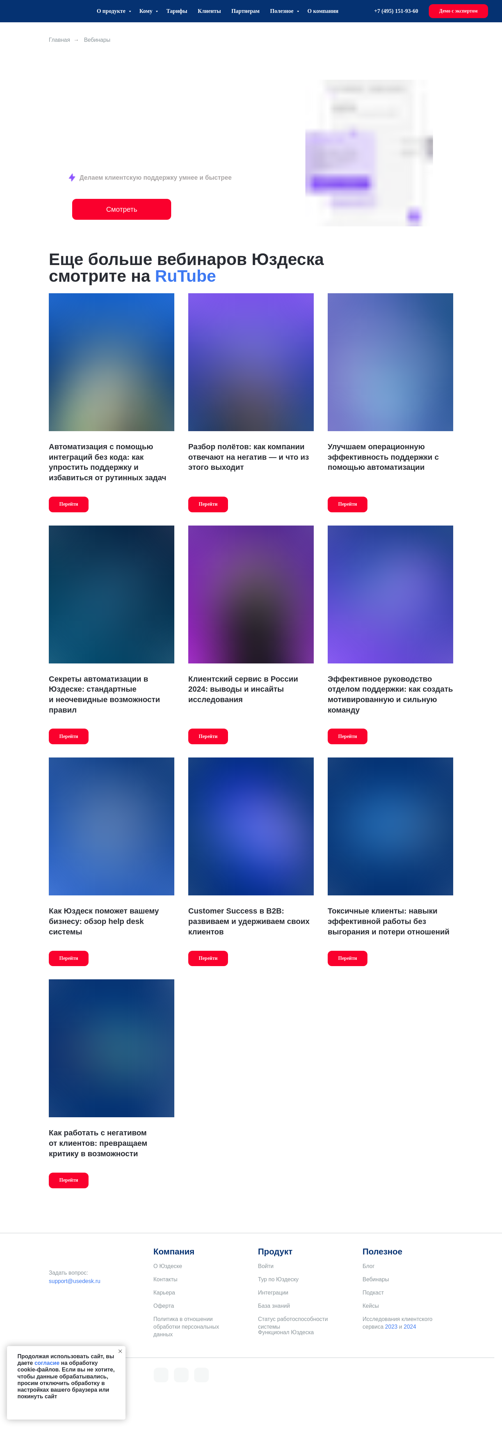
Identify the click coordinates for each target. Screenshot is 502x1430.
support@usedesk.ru (74, 1281)
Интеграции (273, 1293)
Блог (369, 1266)
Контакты (165, 1279)
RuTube (185, 276)
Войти (266, 1266)
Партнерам (245, 11)
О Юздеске (167, 1266)
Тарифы (176, 11)
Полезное (282, 11)
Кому (146, 11)
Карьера (164, 1293)
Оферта (163, 1306)
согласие (47, 1363)
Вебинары (376, 1279)
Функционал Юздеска (286, 1332)
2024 (410, 1327)
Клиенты (209, 11)
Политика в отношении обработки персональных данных (186, 1327)
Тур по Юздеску (278, 1279)
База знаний (274, 1306)
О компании (323, 11)
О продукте (112, 11)
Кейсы (371, 1306)
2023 (391, 1327)
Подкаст (373, 1293)
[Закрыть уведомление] (120, 1351)
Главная (59, 40)
